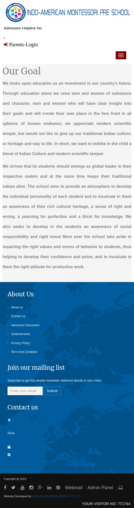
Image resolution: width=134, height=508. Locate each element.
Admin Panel (100, 487)
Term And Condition (22, 352)
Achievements (19, 334)
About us (15, 307)
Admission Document (23, 325)
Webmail (74, 487)
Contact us (16, 316)
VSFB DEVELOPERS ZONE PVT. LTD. (56, 496)
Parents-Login (23, 44)
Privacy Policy (19, 343)
